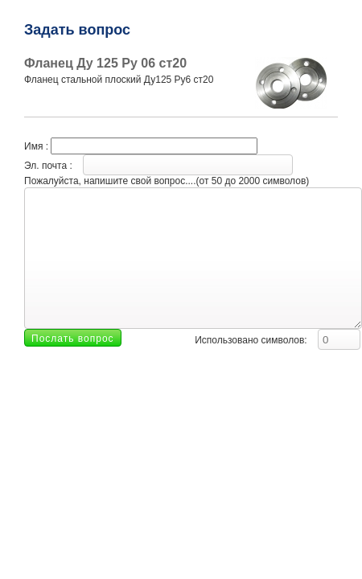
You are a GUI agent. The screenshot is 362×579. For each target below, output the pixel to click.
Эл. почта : (158, 165)
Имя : (140, 146)
